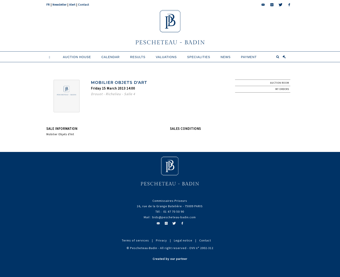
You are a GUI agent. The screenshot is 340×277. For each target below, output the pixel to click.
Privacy (161, 240)
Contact (83, 5)
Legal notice (183, 240)
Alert (72, 5)
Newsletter (59, 5)
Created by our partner (170, 259)
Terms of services (135, 240)
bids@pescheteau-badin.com (174, 217)
